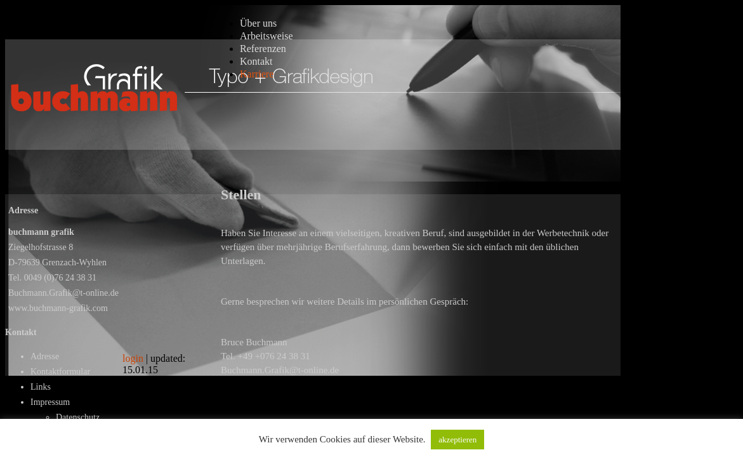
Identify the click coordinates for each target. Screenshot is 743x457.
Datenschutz (78, 417)
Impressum (50, 402)
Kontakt (256, 61)
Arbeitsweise (266, 35)
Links (40, 387)
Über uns (258, 23)
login (132, 358)
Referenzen (263, 48)
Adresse (44, 356)
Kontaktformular (60, 371)
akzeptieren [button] (457, 439)
